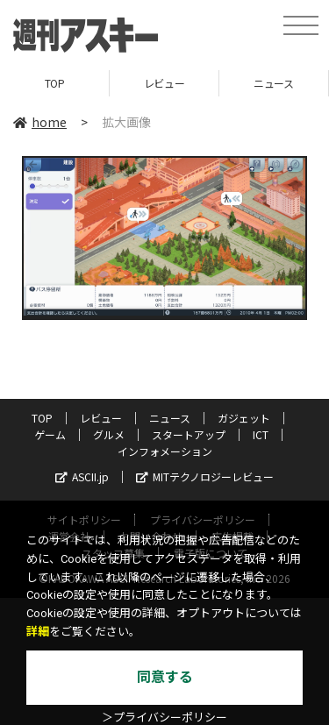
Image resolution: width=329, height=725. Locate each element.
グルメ (109, 434)
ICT (260, 434)
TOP (55, 82)
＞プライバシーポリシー (164, 717)
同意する (165, 677)
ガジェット (244, 417)
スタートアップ (188, 434)
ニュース (273, 82)
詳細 (37, 631)
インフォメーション (165, 451)
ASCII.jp (82, 476)
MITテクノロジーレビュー (205, 476)
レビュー (164, 82)
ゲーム (50, 434)
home (40, 122)
